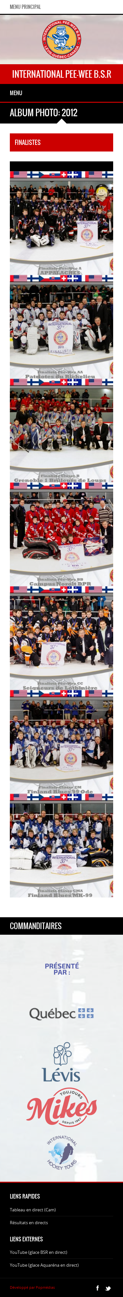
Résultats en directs (29, 1223)
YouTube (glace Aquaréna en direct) (44, 1265)
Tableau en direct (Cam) (33, 1210)
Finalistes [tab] (28, 142)
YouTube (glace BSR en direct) (38, 1252)
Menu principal (25, 7)
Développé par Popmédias (32, 1287)
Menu (16, 93)
